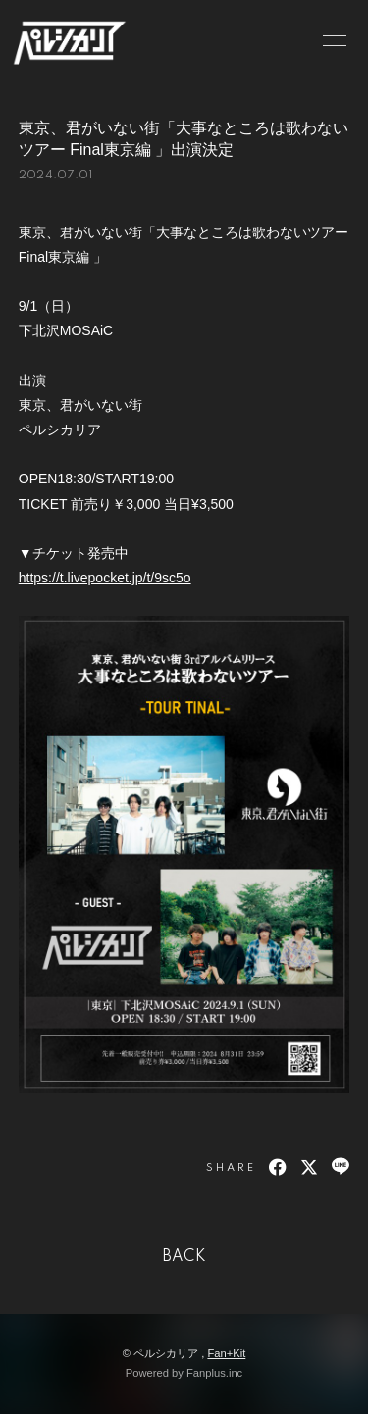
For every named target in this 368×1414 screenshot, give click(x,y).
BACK (184, 1257)
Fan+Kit (226, 1353)
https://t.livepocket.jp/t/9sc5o (105, 577)
